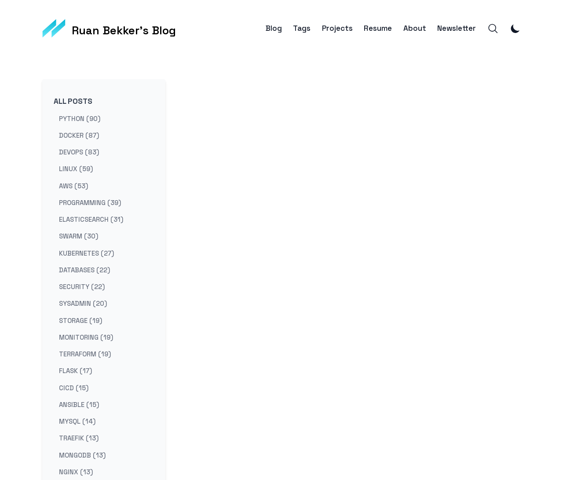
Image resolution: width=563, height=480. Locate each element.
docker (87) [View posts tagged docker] (79, 135)
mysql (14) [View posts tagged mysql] (77, 421)
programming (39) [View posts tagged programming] (90, 202)
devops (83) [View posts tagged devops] (79, 152)
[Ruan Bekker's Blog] (109, 28)
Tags (302, 28)
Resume (378, 28)
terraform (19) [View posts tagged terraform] (85, 354)
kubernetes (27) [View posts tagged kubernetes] (86, 253)
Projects (337, 28)
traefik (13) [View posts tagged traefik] (79, 438)
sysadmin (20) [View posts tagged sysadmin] (83, 303)
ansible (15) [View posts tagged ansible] (79, 404)
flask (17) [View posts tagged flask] (75, 370)
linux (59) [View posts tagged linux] (76, 169)
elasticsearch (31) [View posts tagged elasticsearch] (91, 219)
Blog (274, 28)
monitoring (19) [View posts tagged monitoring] (86, 337)
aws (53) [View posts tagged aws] (73, 185)
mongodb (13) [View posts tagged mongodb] (82, 455)
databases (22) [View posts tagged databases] (84, 269)
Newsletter (456, 28)
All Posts (73, 101)
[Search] (493, 28)
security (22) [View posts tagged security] (82, 286)
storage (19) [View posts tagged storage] (80, 320)
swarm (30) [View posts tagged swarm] (78, 236)
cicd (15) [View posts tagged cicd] (73, 387)
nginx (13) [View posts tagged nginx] (76, 471)
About (414, 28)
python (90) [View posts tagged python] (79, 118)
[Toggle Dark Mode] (515, 28)
